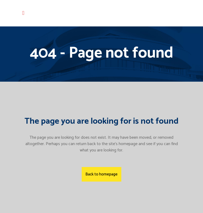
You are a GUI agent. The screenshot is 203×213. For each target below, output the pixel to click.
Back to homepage (101, 174)
